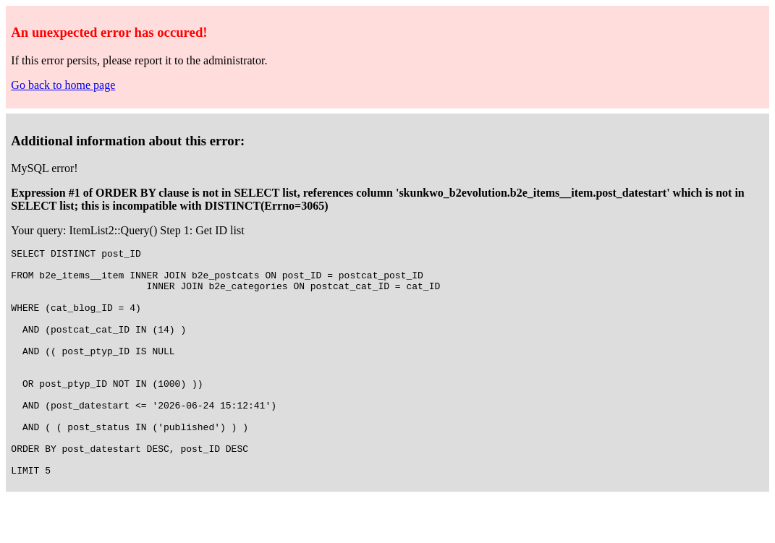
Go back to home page (63, 85)
